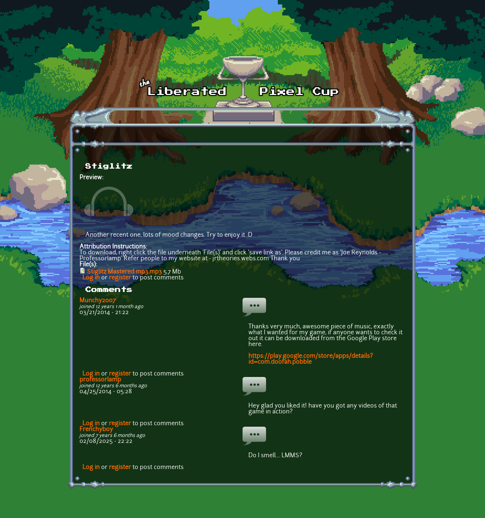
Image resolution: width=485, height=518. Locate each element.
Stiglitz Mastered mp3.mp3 (124, 272)
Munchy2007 (97, 301)
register (120, 278)
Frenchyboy (96, 430)
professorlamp (100, 380)
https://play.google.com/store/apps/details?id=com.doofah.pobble (310, 359)
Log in (91, 278)
